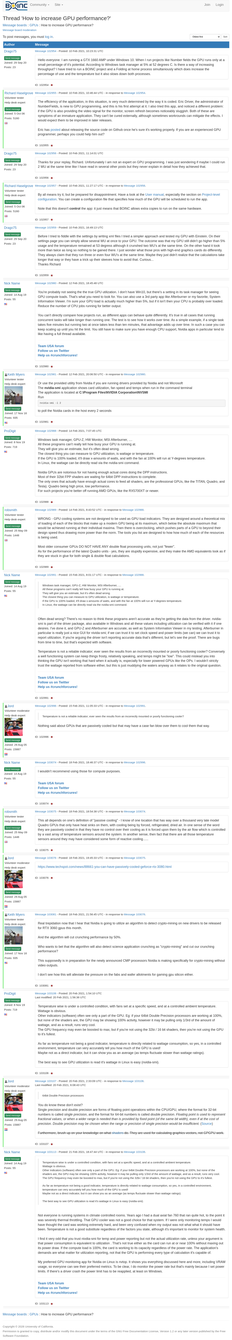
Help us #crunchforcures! (57, 355)
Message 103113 (45, 1151)
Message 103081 (45, 914)
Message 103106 (45, 993)
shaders (117, 1133)
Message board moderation (19, 30)
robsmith (11, 510)
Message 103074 (45, 762)
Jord (10, 706)
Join (207, 5)
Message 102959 (45, 227)
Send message (12, 58)
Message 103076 (45, 857)
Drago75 (10, 51)
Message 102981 (45, 374)
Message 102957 (45, 185)
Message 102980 (45, 283)
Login (220, 5)
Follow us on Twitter (53, 351)
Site (59, 5)
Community (39, 5)
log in (49, 37)
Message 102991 (45, 574)
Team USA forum (51, 346)
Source (207, 1123)
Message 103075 (45, 811)
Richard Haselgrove (19, 93)
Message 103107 (45, 1081)
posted (55, 130)
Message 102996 (45, 705)
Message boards (15, 25)
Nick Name (12, 283)
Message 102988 (45, 430)
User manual (154, 194)
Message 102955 (45, 92)
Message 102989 (45, 509)
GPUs (34, 25)
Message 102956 (45, 153)
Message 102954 (45, 51)
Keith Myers (16, 374)
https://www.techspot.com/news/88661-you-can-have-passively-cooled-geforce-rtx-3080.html (104, 867)
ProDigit (10, 431)
